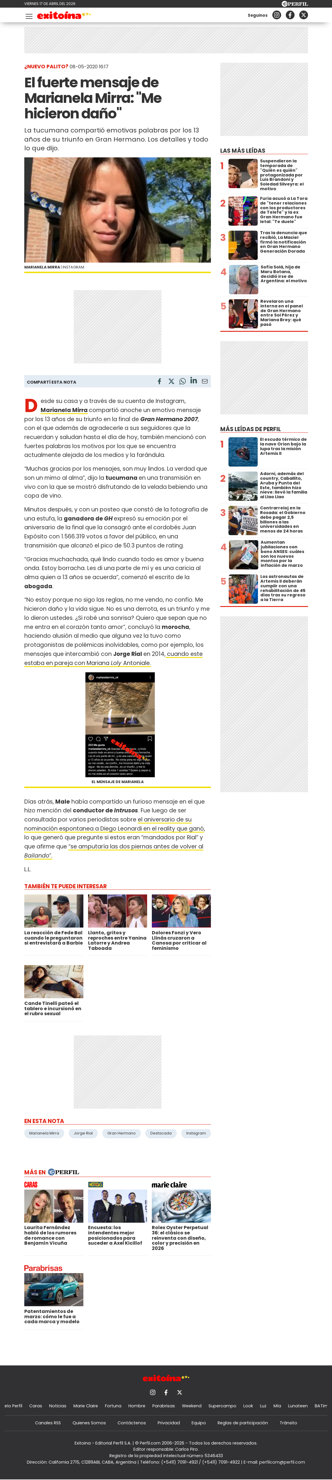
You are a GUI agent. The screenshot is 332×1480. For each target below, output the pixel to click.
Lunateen (298, 1406)
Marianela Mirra (64, 410)
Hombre (136, 1406)
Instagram (196, 1133)
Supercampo (222, 1406)
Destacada (161, 1133)
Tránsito (288, 1423)
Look (248, 1406)
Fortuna (113, 1406)
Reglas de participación (243, 1423)
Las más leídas (242, 151)
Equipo (199, 1423)
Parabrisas (163, 1406)
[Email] (205, 382)
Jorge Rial (83, 1133)
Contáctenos (132, 1423)
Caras (35, 1406)
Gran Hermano (121, 1133)
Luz (263, 1406)
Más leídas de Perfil (250, 429)
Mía (277, 1406)
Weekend (192, 1406)
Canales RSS (48, 1423)
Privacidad (169, 1423)
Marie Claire (85, 1406)
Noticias (57, 1406)
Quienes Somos (89, 1423)
